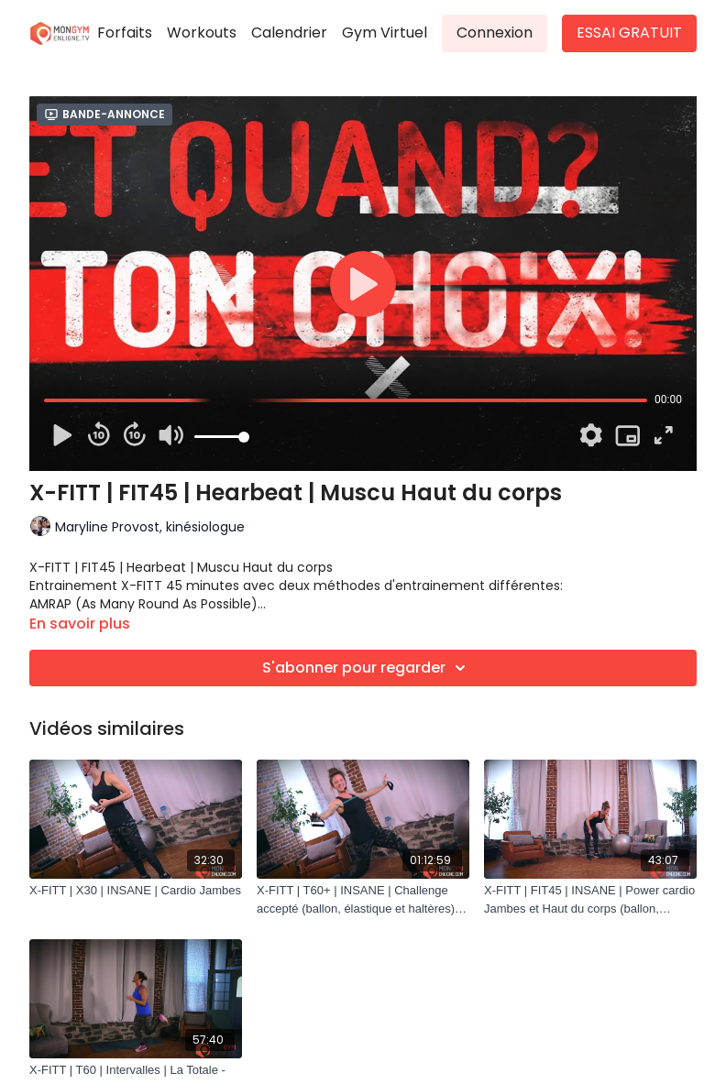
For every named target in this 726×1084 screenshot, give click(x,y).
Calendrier (289, 32)
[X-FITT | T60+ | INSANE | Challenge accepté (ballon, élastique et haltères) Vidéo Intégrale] (363, 899)
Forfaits (124, 32)
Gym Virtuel (384, 32)
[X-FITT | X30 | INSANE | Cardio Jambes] (135, 890)
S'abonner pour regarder (366, 668)
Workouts (201, 32)
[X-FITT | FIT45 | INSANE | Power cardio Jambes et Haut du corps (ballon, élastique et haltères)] (590, 899)
